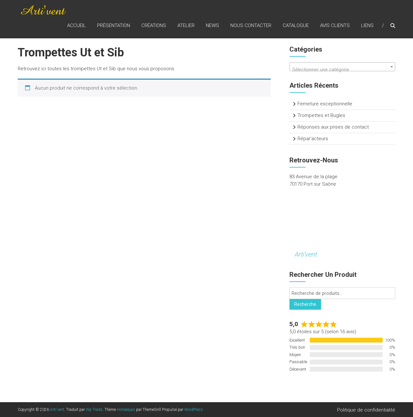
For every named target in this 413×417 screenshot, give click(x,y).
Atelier (186, 25)
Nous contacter (250, 25)
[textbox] (342, 69)
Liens (367, 25)
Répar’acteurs (312, 138)
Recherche (305, 304)
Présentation (113, 25)
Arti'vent (305, 254)
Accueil (76, 25)
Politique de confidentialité (366, 410)
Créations (153, 25)
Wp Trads (94, 409)
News (212, 25)
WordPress (193, 409)
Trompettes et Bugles (321, 115)
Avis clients (335, 25)
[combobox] (342, 66)
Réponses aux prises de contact (333, 127)
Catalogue (296, 25)
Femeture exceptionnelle (324, 104)
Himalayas (126, 409)
